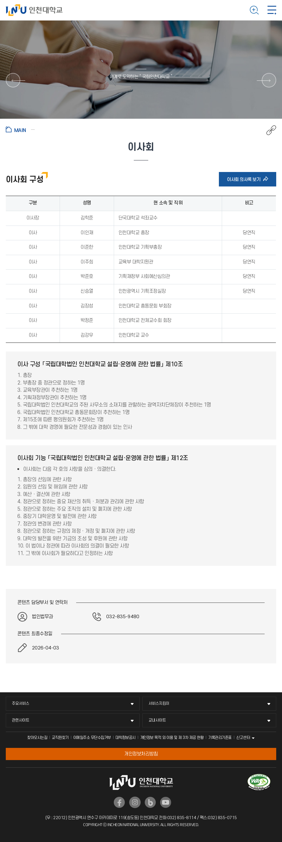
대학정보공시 (125, 737)
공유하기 (268, 130)
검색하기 (254, 10)
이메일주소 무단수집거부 (92, 737)
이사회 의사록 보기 (245, 179)
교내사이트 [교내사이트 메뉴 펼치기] (157, 720)
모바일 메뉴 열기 (272, 10)
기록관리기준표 (220, 737)
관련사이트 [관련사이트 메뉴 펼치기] (20, 720)
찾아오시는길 (37, 737)
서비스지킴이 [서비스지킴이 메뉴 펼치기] (159, 703)
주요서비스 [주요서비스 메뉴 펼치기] (20, 703)
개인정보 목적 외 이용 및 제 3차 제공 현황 (172, 737)
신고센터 (243, 737)
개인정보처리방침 (141, 754)
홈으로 (20, 129)
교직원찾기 (60, 737)
